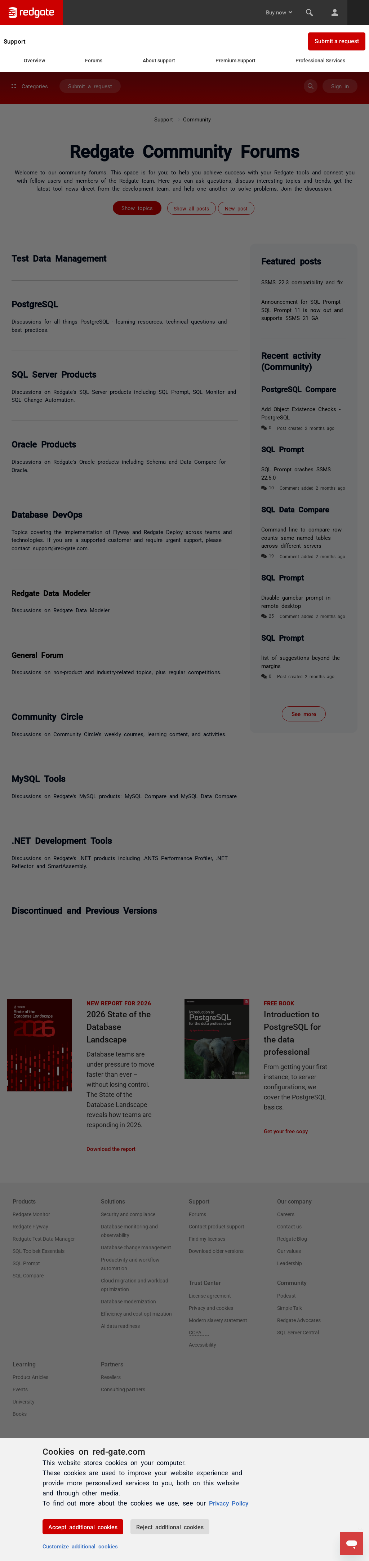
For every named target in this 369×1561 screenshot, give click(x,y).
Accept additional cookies (82, 1527)
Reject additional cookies (170, 1527)
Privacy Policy (230, 1503)
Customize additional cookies (80, 1546)
